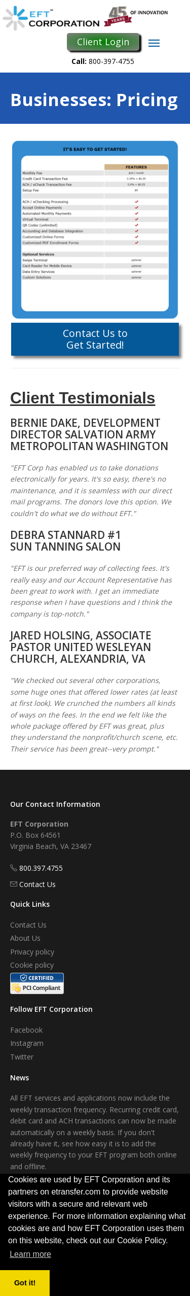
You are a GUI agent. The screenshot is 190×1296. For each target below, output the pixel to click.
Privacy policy (32, 952)
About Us (25, 938)
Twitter (21, 1057)
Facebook (26, 1030)
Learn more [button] (30, 1254)
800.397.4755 (41, 868)
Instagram (27, 1043)
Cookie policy (32, 965)
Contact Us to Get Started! (95, 338)
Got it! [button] (24, 1283)
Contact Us (37, 884)
